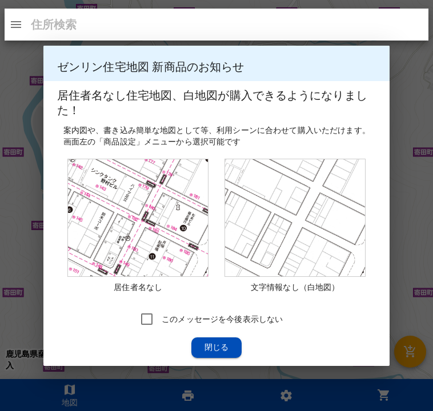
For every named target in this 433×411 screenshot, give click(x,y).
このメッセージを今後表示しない (222, 318)
